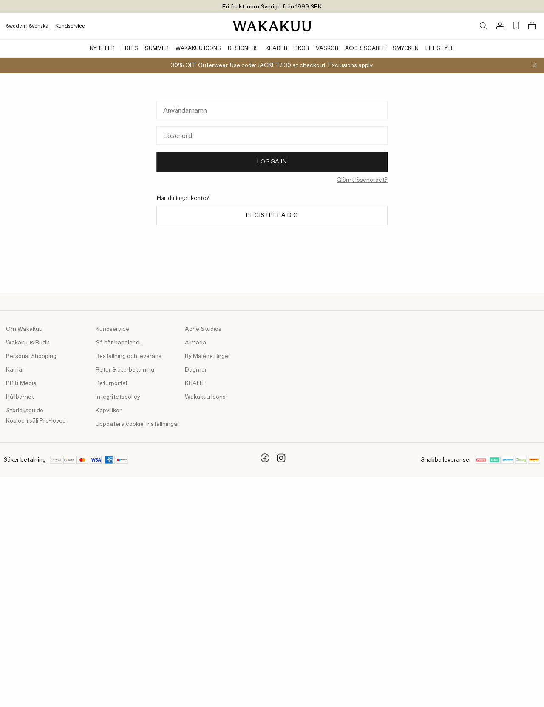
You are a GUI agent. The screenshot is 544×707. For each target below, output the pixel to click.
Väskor (327, 48)
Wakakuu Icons (198, 48)
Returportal (111, 383)
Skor (301, 48)
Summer (157, 48)
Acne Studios (203, 329)
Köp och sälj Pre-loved (36, 421)
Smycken (406, 48)
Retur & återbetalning (125, 370)
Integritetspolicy (118, 397)
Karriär (15, 370)
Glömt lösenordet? (362, 180)
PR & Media (21, 383)
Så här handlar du (119, 342)
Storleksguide (24, 410)
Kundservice (70, 26)
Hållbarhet (20, 397)
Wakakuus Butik (27, 342)
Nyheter (102, 48)
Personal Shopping (31, 356)
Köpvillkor (109, 410)
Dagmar (196, 370)
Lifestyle (439, 48)
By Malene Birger (207, 356)
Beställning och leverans (129, 356)
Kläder (276, 48)
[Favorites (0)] (516, 25)
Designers (243, 48)
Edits (130, 48)
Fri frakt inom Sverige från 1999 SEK (272, 7)
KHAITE (195, 383)
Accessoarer (365, 48)
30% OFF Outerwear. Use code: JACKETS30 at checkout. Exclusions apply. (272, 65)
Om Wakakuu (24, 329)
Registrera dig (272, 215)
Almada (195, 342)
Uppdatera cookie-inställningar (137, 424)
